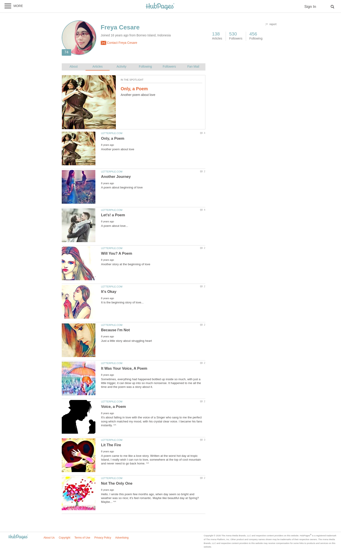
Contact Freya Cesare (119, 43)
